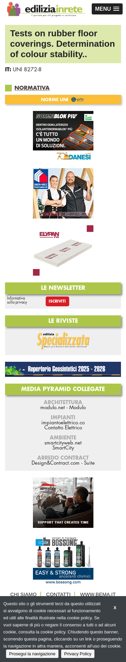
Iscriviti (57, 301)
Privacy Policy (77, 653)
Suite (89, 463)
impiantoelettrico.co (63, 422)
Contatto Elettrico (63, 427)
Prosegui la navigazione (32, 653)
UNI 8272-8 (27, 69)
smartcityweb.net (63, 442)
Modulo (77, 407)
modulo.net (52, 407)
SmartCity (63, 448)
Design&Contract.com (56, 463)
